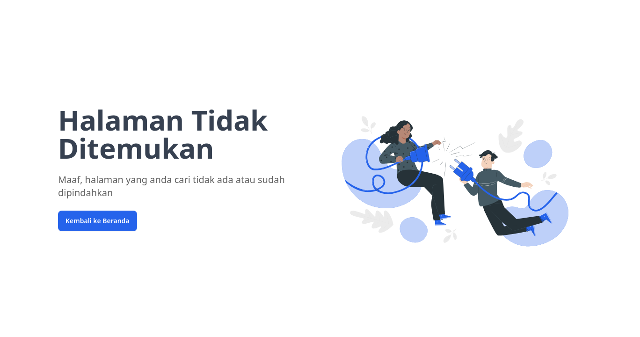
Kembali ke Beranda (97, 220)
